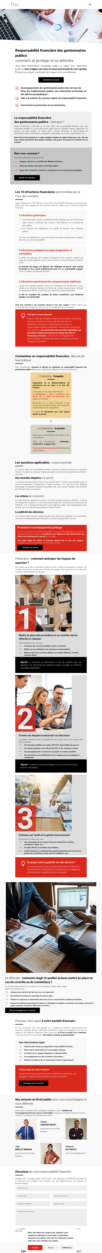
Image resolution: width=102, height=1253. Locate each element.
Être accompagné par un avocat (22, 1010)
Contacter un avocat (51, 80)
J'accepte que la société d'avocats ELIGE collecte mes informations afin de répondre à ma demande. (47, 1230)
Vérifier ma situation (27, 178)
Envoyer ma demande (51, 1236)
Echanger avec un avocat (33, 1083)
